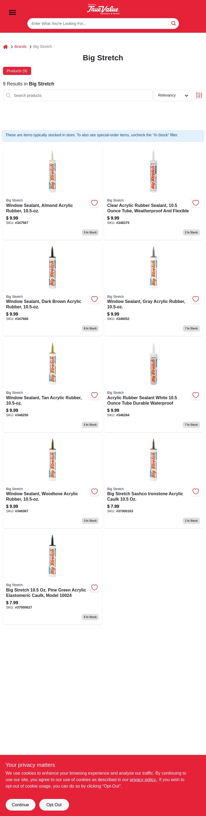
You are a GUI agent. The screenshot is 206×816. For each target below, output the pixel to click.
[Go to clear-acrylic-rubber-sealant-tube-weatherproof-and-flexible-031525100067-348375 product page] (153, 193)
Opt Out (53, 804)
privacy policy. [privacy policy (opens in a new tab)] (143, 779)
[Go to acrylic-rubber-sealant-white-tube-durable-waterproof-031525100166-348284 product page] (153, 385)
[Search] (174, 23)
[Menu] (12, 12)
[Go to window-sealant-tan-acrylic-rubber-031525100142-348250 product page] (52, 385)
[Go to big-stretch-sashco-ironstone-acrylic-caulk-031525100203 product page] (153, 481)
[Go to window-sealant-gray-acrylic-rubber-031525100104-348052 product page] (153, 289)
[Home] (5, 46)
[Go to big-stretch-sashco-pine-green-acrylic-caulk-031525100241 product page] (52, 577)
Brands (21, 46)
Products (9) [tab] (17, 71)
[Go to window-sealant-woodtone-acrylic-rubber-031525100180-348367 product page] (52, 481)
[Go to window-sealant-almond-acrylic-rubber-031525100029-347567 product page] (52, 193)
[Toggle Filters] (199, 95)
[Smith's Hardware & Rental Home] (103, 9)
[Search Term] (103, 23)
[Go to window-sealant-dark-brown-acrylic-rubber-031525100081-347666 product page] (52, 289)
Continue (20, 804)
